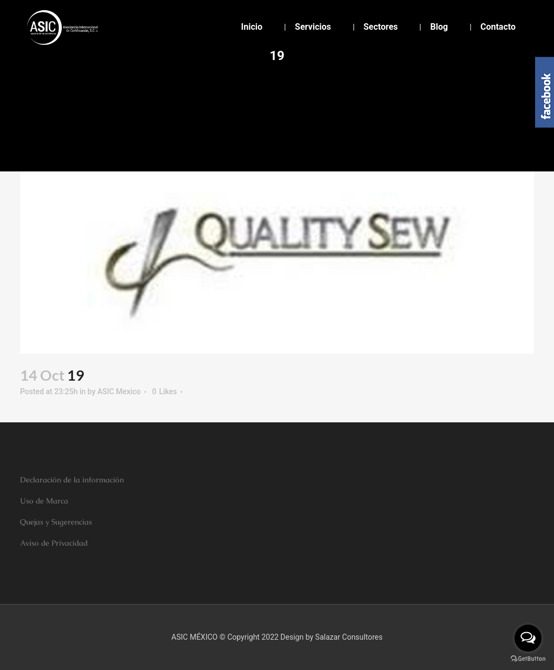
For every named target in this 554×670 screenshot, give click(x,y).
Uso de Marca (44, 501)
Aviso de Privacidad (54, 543)
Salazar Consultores (349, 637)
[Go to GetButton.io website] (528, 658)
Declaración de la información (72, 480)
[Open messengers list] (528, 638)
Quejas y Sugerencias (56, 522)
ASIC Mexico (119, 391)
